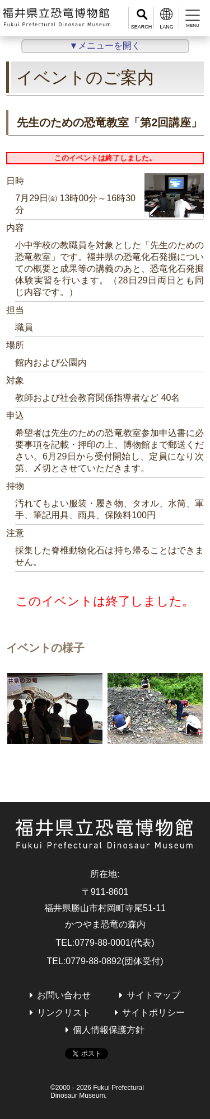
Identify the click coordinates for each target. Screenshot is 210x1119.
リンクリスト (64, 1012)
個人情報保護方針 (108, 1030)
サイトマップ (153, 995)
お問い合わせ (64, 995)
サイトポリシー (153, 1012)
